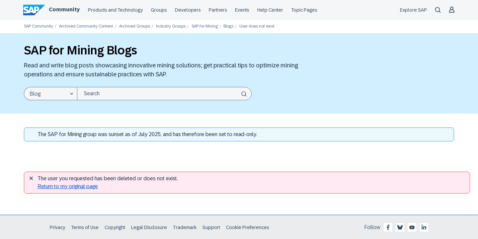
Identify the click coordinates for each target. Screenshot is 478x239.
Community (64, 9)
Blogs (228, 26)
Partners (218, 10)
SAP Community (38, 26)
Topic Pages (304, 10)
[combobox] (164, 93)
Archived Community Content (86, 26)
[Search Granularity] (50, 93)
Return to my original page (68, 186)
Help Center (270, 10)
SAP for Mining (205, 26)
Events (242, 10)
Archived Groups (134, 26)
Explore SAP (413, 10)
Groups (159, 10)
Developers (188, 10)
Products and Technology (115, 10)
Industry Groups (171, 26)
